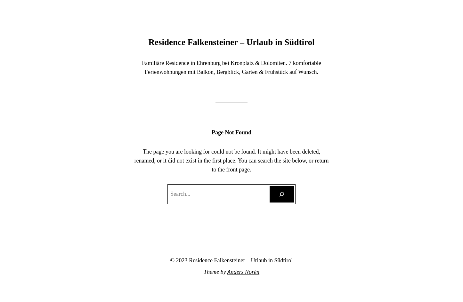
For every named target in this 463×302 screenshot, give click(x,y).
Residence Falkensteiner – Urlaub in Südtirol (232, 42)
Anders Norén (243, 272)
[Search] (282, 194)
